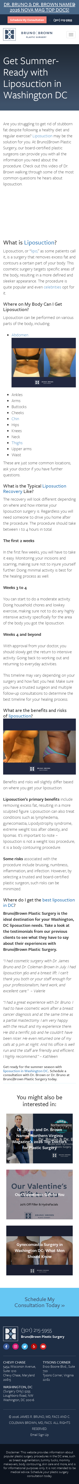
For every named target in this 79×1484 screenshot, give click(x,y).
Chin (15, 419)
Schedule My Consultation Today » (39, 1302)
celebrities (52, 287)
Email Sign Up (39, 1434)
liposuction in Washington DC (25, 1070)
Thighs (17, 443)
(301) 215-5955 (62, 20)
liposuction (20, 715)
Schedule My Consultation (27, 20)
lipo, (34, 251)
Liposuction (42, 136)
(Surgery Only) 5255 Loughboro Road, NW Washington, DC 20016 (19, 1393)
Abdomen (20, 335)
